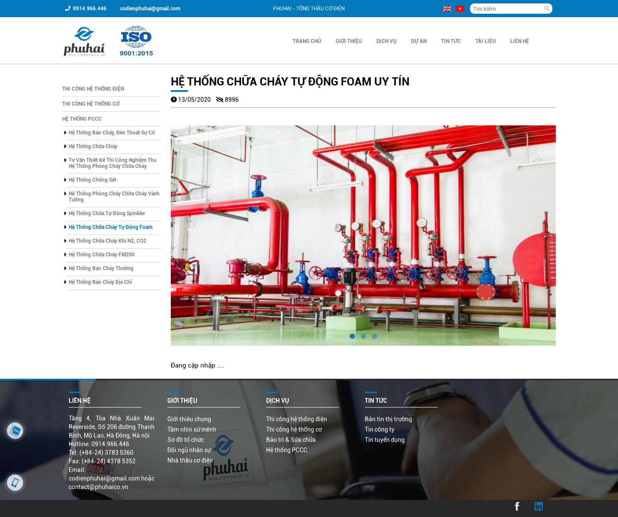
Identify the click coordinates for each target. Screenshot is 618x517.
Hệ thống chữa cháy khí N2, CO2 (107, 241)
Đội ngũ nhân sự (189, 450)
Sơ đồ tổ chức (185, 439)
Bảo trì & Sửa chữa (291, 439)
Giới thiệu (349, 41)
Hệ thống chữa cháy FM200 (102, 255)
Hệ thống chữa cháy (93, 146)
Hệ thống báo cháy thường (101, 268)
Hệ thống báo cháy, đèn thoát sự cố (112, 133)
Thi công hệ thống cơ (90, 104)
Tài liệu (486, 41)
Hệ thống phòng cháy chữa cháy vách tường (114, 197)
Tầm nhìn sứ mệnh (191, 429)
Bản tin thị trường (388, 419)
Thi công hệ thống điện (93, 89)
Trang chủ (307, 41)
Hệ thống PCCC (82, 119)
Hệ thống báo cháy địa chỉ (100, 282)
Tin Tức (451, 41)
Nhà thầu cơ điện (190, 460)
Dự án (419, 41)
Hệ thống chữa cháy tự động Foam (110, 227)
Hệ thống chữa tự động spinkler (107, 213)
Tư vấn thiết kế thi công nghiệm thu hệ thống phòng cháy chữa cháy (113, 163)
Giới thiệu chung (189, 419)
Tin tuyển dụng (385, 439)
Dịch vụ (386, 41)
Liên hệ (519, 41)
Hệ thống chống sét (92, 180)
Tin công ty (379, 429)
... (70, 508)
